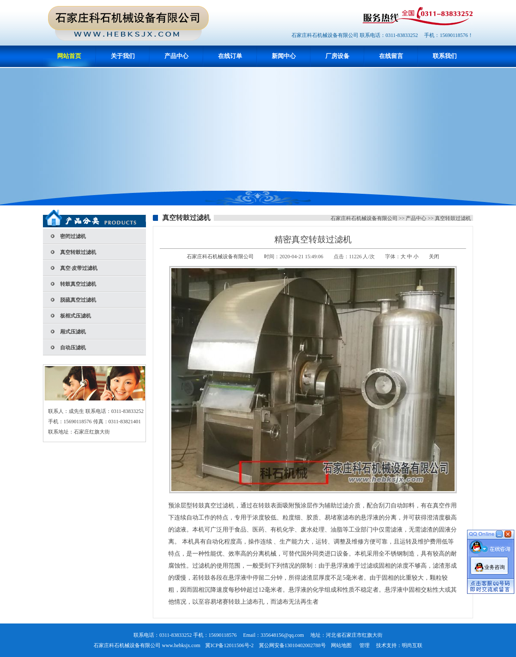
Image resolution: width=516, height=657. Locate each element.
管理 (364, 645)
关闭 (434, 257)
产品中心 (176, 56)
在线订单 (230, 56)
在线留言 (391, 56)
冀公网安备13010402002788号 (292, 645)
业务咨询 (494, 565)
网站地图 (341, 645)
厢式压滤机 (73, 332)
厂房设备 (337, 56)
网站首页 (69, 56)
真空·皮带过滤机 (78, 268)
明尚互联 (412, 645)
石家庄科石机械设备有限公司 (364, 218)
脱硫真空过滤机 (78, 300)
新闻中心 (284, 56)
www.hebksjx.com (181, 645)
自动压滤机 (73, 348)
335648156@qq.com (282, 635)
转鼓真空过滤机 (78, 284)
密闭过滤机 (73, 236)
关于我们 (123, 56)
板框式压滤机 (75, 316)
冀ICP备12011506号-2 (229, 645)
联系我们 (445, 56)
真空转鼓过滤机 (78, 252)
